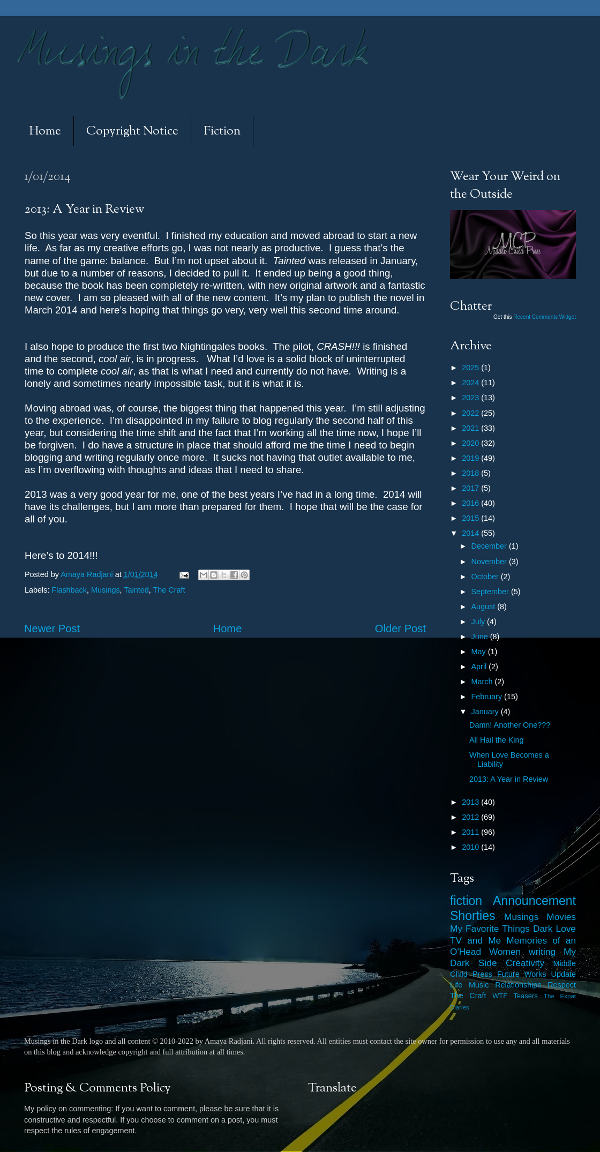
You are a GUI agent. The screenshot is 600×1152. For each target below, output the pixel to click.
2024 (471, 382)
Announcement (534, 901)
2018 (471, 473)
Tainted (136, 590)
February (488, 696)
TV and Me (475, 940)
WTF (499, 996)
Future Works (521, 974)
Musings (105, 590)
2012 (471, 817)
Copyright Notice (132, 131)
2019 (471, 458)
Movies (561, 916)
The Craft (169, 590)
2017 (471, 488)
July (479, 621)
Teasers (525, 996)
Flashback (69, 590)
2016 (471, 503)
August (484, 606)
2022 (471, 413)
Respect (562, 985)
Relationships (518, 985)
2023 (471, 397)
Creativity (525, 962)
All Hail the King (496, 740)
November (490, 561)
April (480, 666)
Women (505, 951)
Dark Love (554, 928)
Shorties (473, 916)
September (491, 591)
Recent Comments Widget (544, 317)
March (483, 681)
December (490, 546)
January (486, 711)
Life (456, 985)
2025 (471, 367)
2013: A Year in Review (508, 779)
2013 (471, 802)
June (480, 636)
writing (542, 951)
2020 (471, 443)
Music (479, 985)
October (486, 576)
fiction (466, 901)
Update (563, 974)
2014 (471, 533)
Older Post (400, 628)
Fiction (222, 131)
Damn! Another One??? (509, 725)
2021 (471, 428)
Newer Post (52, 628)
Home (45, 131)
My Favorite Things (490, 928)
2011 (471, 832)
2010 (471, 847)
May (479, 651)
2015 (471, 518)
